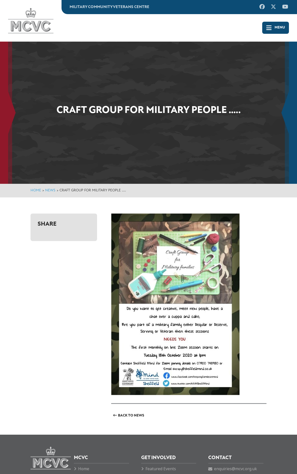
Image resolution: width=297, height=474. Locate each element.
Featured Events (160, 469)
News (50, 190)
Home (36, 190)
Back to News (131, 416)
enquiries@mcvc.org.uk (235, 469)
